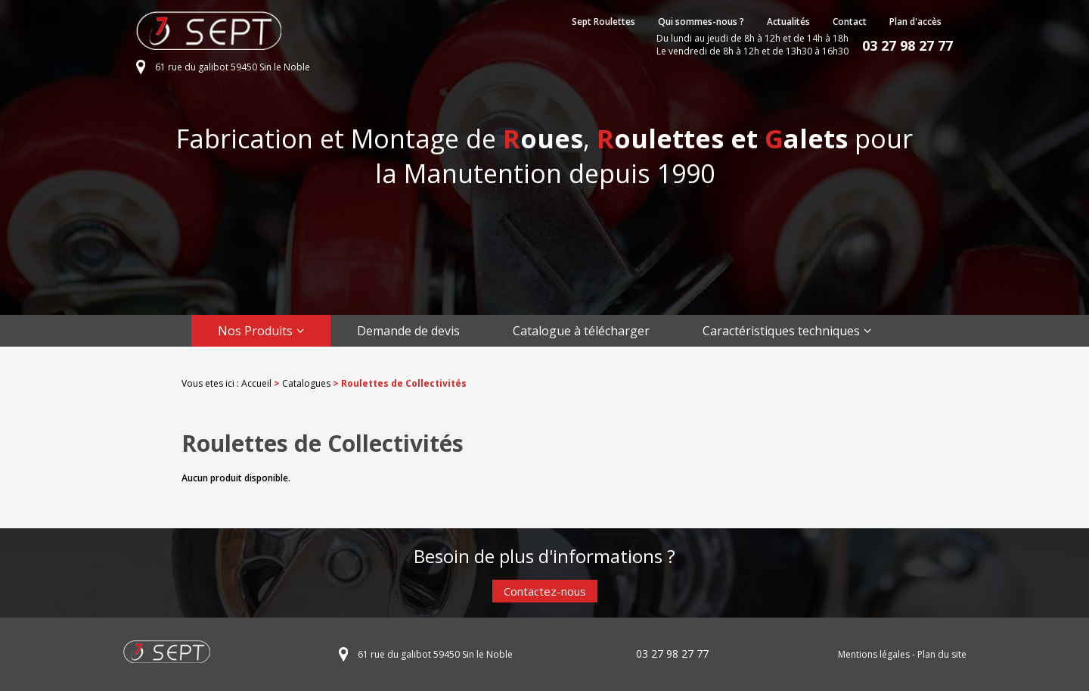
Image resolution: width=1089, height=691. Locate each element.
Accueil (256, 383)
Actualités (788, 21)
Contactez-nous (545, 591)
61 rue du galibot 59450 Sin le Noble (232, 67)
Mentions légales (874, 654)
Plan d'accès (915, 21)
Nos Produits (255, 330)
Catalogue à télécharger (581, 330)
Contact (850, 21)
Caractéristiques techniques (781, 330)
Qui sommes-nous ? (701, 21)
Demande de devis (408, 330)
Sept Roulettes (603, 21)
